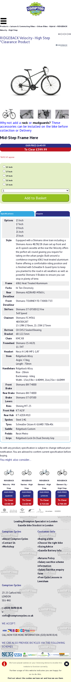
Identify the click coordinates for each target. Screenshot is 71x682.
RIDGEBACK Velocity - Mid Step (9, 484)
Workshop (8, 546)
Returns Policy (47, 558)
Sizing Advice (46, 546)
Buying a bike (46, 538)
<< (59, 34)
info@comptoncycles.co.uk (18, 615)
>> (69, 34)
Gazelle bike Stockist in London (35, 525)
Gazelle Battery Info (50, 550)
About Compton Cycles (15, 538)
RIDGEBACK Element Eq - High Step (62, 484)
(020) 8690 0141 (13, 608)
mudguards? (42, 122)
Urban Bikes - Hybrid (46, 26)
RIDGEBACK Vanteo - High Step (27, 484)
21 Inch (9, 180)
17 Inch (9, 171)
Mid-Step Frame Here (19, 137)
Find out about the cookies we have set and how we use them (35, 678)
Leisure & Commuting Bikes (22, 26)
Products (4, 26)
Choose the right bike (51, 542)
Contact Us (9, 542)
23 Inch (9, 185)
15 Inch (9, 167)
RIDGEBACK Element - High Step (44, 484)
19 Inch (9, 176)
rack (25, 122)
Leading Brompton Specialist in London (35, 521)
